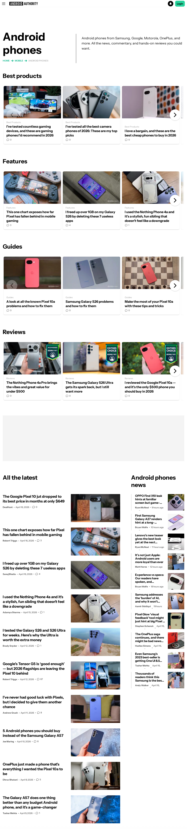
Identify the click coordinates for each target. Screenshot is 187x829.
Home (6, 60)
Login (180, 3)
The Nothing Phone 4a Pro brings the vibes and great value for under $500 (32, 371)
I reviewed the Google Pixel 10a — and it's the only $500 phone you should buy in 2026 (150, 371)
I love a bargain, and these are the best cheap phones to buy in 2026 (150, 115)
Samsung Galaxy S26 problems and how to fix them (91, 286)
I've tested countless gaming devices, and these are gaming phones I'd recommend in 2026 (32, 115)
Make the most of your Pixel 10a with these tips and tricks (150, 286)
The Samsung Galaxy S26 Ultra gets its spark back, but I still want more (91, 371)
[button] (93, 3)
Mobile (19, 60)
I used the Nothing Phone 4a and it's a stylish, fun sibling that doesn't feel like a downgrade (150, 200)
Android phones (38, 60)
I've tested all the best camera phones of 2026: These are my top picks (91, 115)
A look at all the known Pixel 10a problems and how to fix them (32, 286)
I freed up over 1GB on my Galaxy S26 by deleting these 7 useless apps (91, 200)
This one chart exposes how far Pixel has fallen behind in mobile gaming (32, 200)
